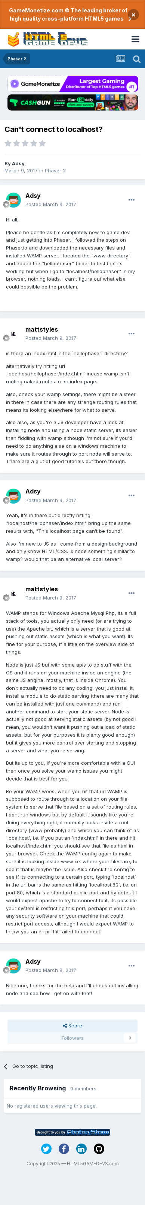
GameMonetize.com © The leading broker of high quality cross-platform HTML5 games (68, 14)
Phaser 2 (55, 170)
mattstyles (41, 329)
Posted (50, 204)
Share (72, 1025)
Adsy (18, 163)
